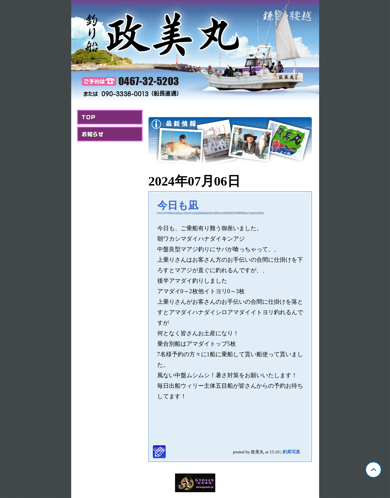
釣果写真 (291, 452)
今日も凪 (177, 205)
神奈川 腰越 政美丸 (195, 51)
